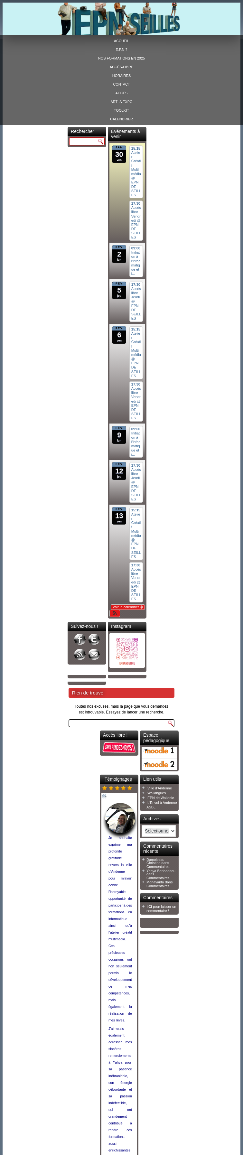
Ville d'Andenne (159, 788)
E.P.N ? (121, 49)
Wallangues (156, 793)
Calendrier (121, 119)
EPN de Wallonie (160, 798)
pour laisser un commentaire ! (161, 909)
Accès (122, 93)
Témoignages (118, 779)
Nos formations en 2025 (121, 58)
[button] (115, 613)
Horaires (121, 76)
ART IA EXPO (121, 102)
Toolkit (121, 110)
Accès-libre (121, 67)
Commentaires (158, 867)
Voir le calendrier (128, 607)
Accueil (121, 41)
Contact (121, 84)
